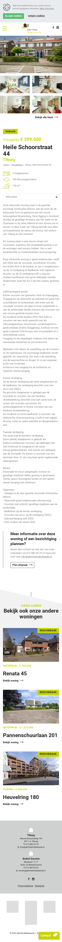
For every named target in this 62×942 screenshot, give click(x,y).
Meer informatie (47, 8)
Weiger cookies (36, 15)
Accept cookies (13, 16)
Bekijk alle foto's (44, 117)
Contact (49, 936)
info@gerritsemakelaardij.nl (36, 556)
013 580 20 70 (32, 844)
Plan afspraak (20, 565)
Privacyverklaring (25, 886)
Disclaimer (39, 886)
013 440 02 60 (32, 868)
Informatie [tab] (11, 196)
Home (6, 165)
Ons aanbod (16, 165)
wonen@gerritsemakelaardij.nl (32, 871)
